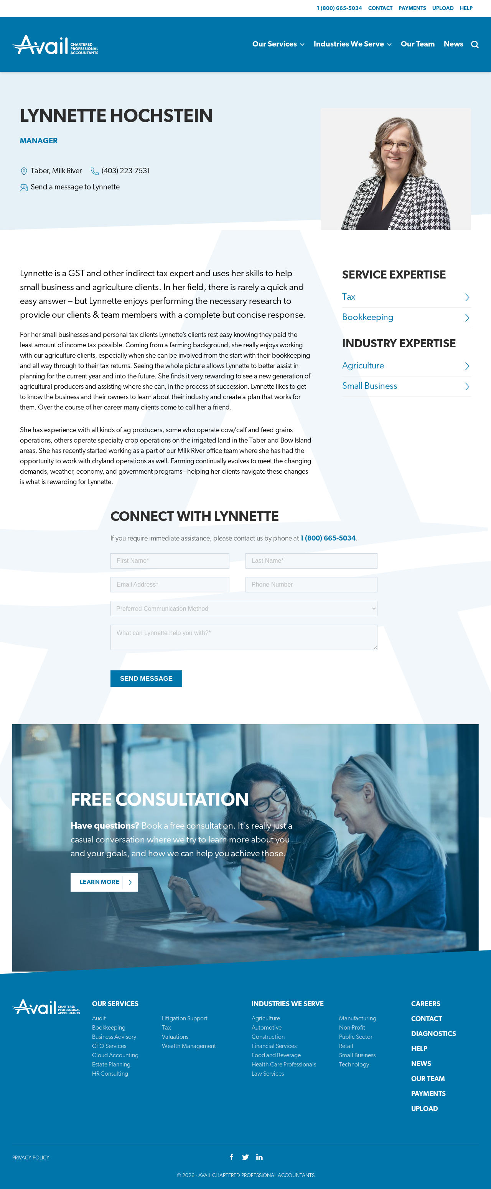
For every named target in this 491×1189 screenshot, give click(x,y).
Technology (354, 1065)
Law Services (268, 1074)
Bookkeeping (406, 317)
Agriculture (406, 366)
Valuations (175, 1037)
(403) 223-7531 (126, 171)
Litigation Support (185, 1019)
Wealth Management (189, 1046)
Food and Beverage (276, 1056)
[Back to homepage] (55, 44)
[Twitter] (245, 1157)
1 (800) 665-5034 (339, 9)
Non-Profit (352, 1028)
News (453, 44)
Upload (443, 9)
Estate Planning (111, 1065)
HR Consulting (110, 1074)
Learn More (99, 882)
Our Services (278, 44)
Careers (425, 1004)
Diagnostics (433, 1034)
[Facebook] (232, 1157)
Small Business (406, 386)
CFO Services (109, 1046)
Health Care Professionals (284, 1065)
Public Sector (355, 1037)
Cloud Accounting (115, 1056)
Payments (412, 9)
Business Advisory (114, 1037)
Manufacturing (357, 1019)
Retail (346, 1046)
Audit (99, 1019)
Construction (268, 1037)
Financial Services (274, 1046)
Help (466, 9)
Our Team (418, 44)
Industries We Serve (353, 44)
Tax (406, 297)
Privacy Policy (30, 1158)
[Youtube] (259, 1157)
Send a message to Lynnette (75, 187)
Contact (380, 9)
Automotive (267, 1028)
